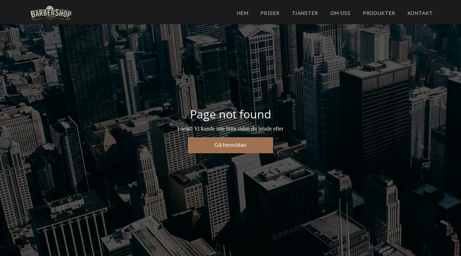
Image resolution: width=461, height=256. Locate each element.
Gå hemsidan (230, 144)
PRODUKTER (379, 13)
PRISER (270, 13)
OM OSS (340, 13)
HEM (242, 13)
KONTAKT (420, 13)
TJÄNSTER (305, 13)
